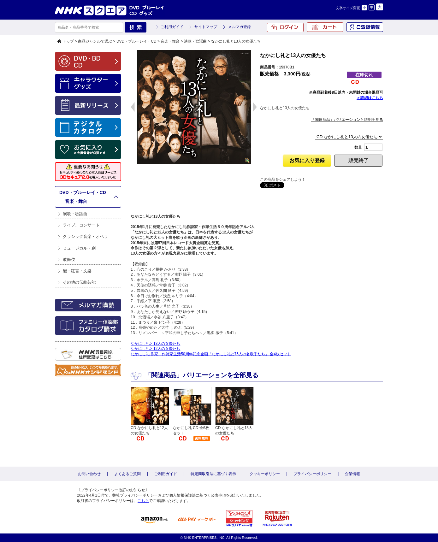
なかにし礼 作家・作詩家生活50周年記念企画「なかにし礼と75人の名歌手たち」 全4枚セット (211, 354)
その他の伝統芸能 (79, 282)
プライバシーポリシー (312, 474)
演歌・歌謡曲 (195, 41)
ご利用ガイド (172, 27)
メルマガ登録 (239, 27)
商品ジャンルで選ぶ (95, 41)
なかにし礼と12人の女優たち (155, 348)
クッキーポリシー (265, 474)
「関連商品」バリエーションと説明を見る (347, 119)
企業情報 (352, 474)
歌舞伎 (69, 259)
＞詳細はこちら (370, 98)
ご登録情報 (364, 27)
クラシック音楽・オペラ (85, 236)
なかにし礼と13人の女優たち (155, 343)
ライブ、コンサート (81, 225)
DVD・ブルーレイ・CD (136, 41)
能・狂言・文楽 (77, 270)
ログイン (285, 27)
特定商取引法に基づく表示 (213, 474)
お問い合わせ (89, 474)
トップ (68, 41)
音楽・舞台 (170, 41)
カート (325, 27)
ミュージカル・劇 (79, 248)
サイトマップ (205, 27)
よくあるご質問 (127, 474)
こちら (143, 500)
